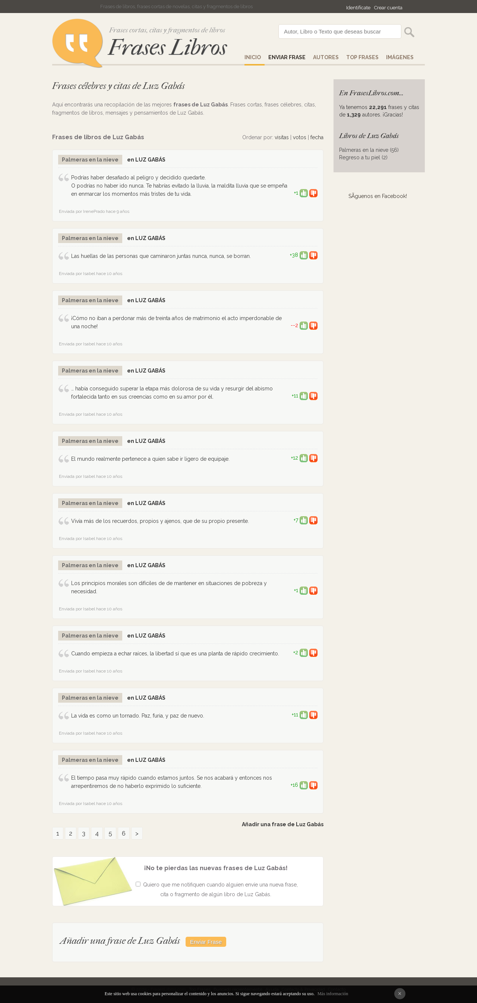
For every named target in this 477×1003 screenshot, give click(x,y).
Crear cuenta (388, 7)
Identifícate (358, 7)
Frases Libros (167, 47)
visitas (282, 137)
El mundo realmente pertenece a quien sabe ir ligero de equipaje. (150, 459)
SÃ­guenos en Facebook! (377, 196)
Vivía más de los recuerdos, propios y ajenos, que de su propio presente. (160, 521)
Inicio (252, 57)
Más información (333, 993)
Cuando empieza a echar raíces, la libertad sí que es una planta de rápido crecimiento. (175, 654)
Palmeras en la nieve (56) (369, 150)
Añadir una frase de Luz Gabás (282, 824)
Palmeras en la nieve (90, 160)
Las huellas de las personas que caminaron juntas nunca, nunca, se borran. (161, 256)
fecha (316, 137)
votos (299, 137)
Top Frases (362, 57)
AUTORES (326, 57)
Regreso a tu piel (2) (363, 157)
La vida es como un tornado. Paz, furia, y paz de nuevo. (137, 716)
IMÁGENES (400, 57)
